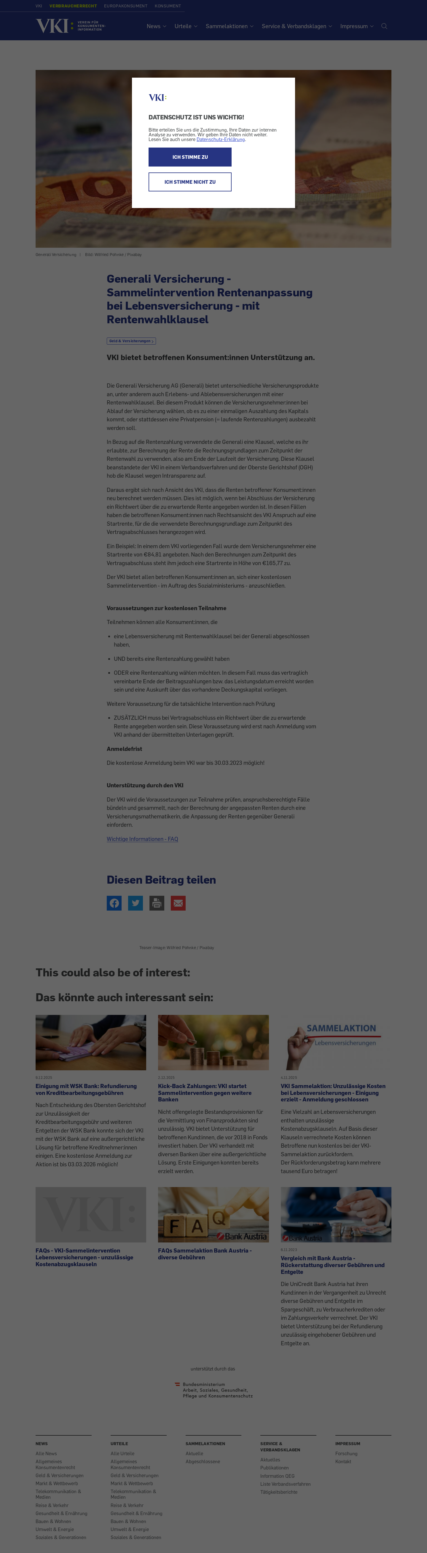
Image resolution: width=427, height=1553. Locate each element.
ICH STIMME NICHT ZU (190, 182)
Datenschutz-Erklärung (221, 139)
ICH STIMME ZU (190, 157)
